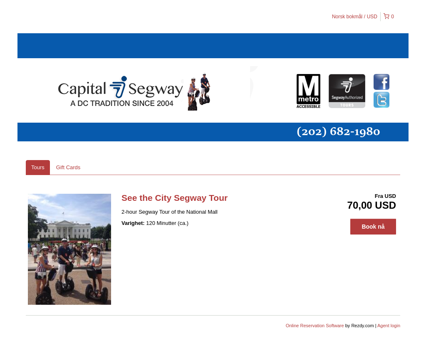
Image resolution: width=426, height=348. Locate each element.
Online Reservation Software (315, 325)
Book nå (373, 226)
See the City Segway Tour (174, 197)
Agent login (388, 325)
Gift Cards (68, 167)
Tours (38, 167)
